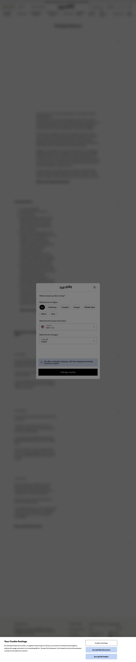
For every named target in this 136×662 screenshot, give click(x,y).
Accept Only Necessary (101, 653)
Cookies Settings (101, 646)
